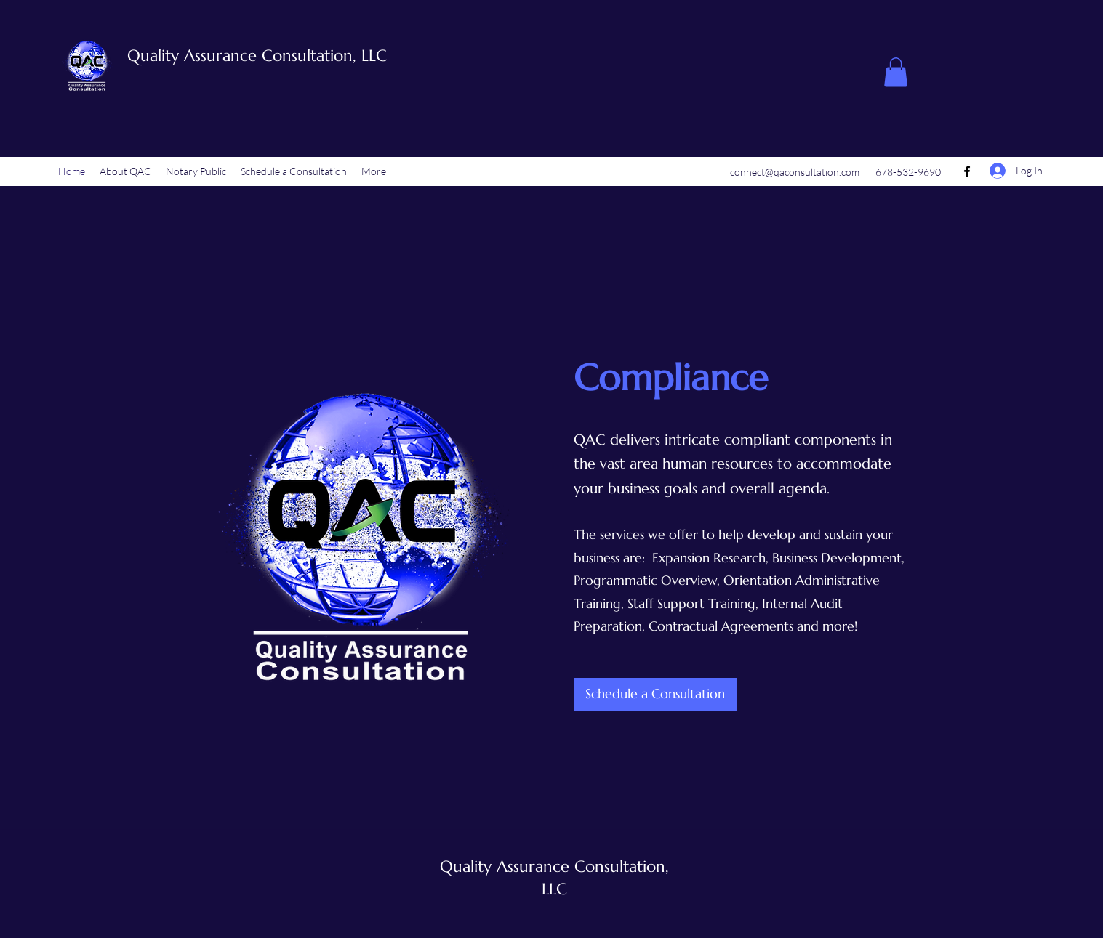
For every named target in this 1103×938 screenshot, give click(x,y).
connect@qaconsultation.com (794, 172)
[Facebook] (967, 171)
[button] (895, 72)
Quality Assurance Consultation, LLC (257, 55)
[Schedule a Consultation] (655, 694)
